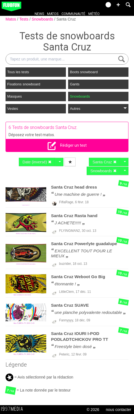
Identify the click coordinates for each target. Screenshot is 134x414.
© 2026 (93, 409)
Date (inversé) (37, 162)
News (39, 14)
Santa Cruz (66, 19)
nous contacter (118, 409)
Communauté (73, 14)
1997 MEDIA (13, 409)
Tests (24, 19)
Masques (14, 96)
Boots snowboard (83, 72)
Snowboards (43, 19)
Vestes (12, 108)
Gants (74, 84)
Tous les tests (18, 72)
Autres (98, 108)
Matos (52, 14)
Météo (94, 14)
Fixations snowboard (23, 84)
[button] (118, 5)
